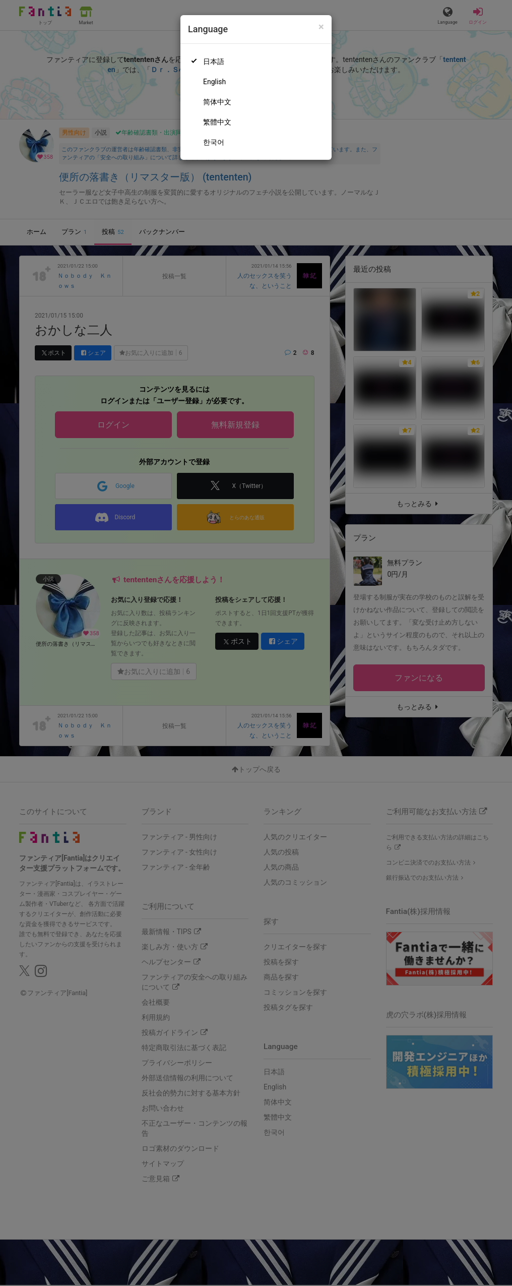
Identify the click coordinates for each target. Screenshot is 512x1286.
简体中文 (217, 102)
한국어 (213, 142)
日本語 (213, 61)
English (214, 82)
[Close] (321, 27)
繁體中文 (217, 122)
